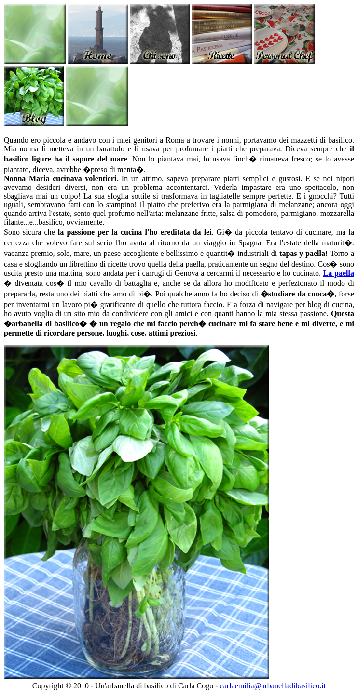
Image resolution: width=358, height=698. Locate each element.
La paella (338, 273)
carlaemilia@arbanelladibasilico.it (273, 686)
